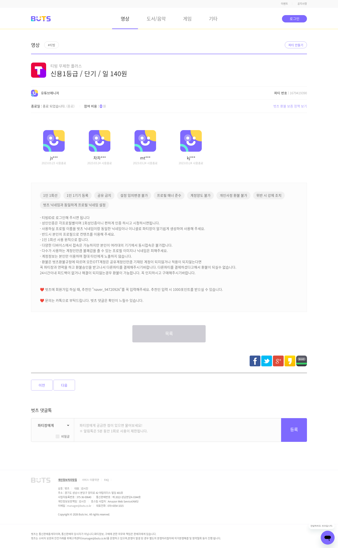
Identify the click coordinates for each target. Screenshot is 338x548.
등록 (294, 429)
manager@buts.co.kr (79, 505)
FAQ (106, 480)
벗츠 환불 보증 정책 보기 (290, 106)
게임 (187, 18)
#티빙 (51, 45)
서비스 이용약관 (90, 480)
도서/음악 (156, 18)
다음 (64, 385)
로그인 (294, 18)
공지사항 (302, 3)
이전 (42, 385)
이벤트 (284, 3)
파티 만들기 (295, 45)
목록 (169, 333)
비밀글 (65, 436)
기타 (213, 18)
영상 (125, 18)
